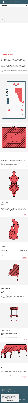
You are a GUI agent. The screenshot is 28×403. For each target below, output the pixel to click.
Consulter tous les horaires (7, 370)
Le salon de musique (5, 21)
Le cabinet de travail (4, 11)
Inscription (4, 380)
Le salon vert (3, 15)
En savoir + (25, 139)
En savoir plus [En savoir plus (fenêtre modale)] (10, 400)
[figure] (14, 112)
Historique (3, 9)
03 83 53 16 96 (4, 365)
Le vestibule (3, 17)
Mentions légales (23, 397)
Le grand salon (3, 13)
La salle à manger (4, 19)
